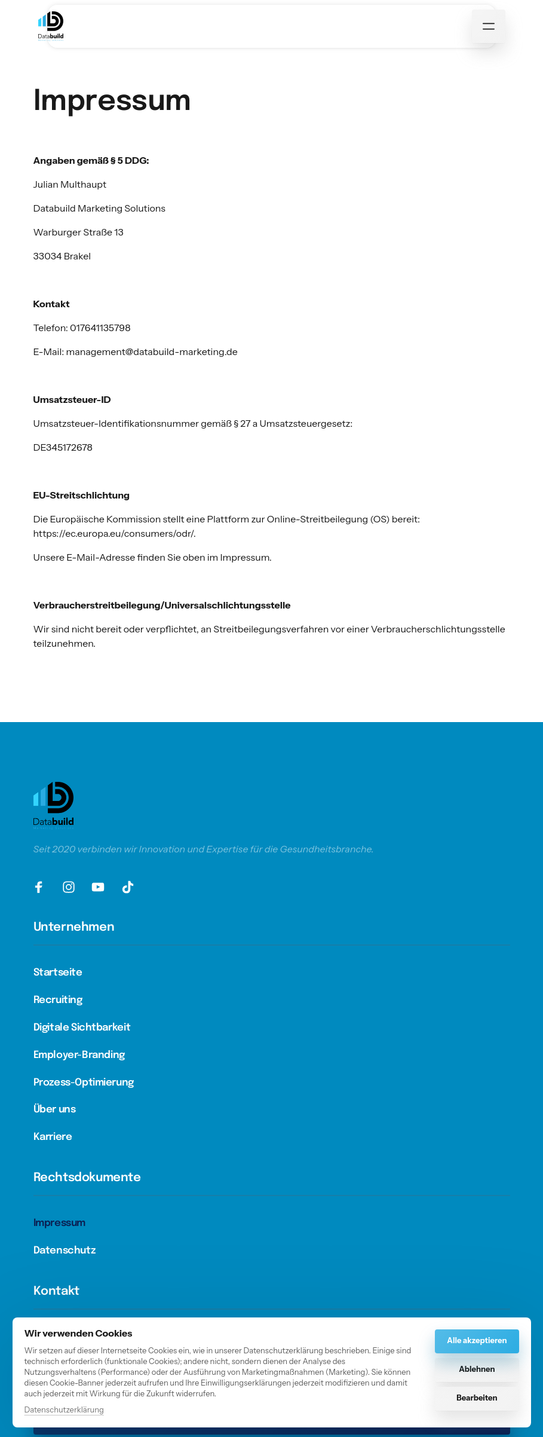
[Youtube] (103, 887)
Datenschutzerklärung (64, 1410)
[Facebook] (43, 887)
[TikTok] (132, 887)
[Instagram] (73, 887)
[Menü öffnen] (488, 26)
